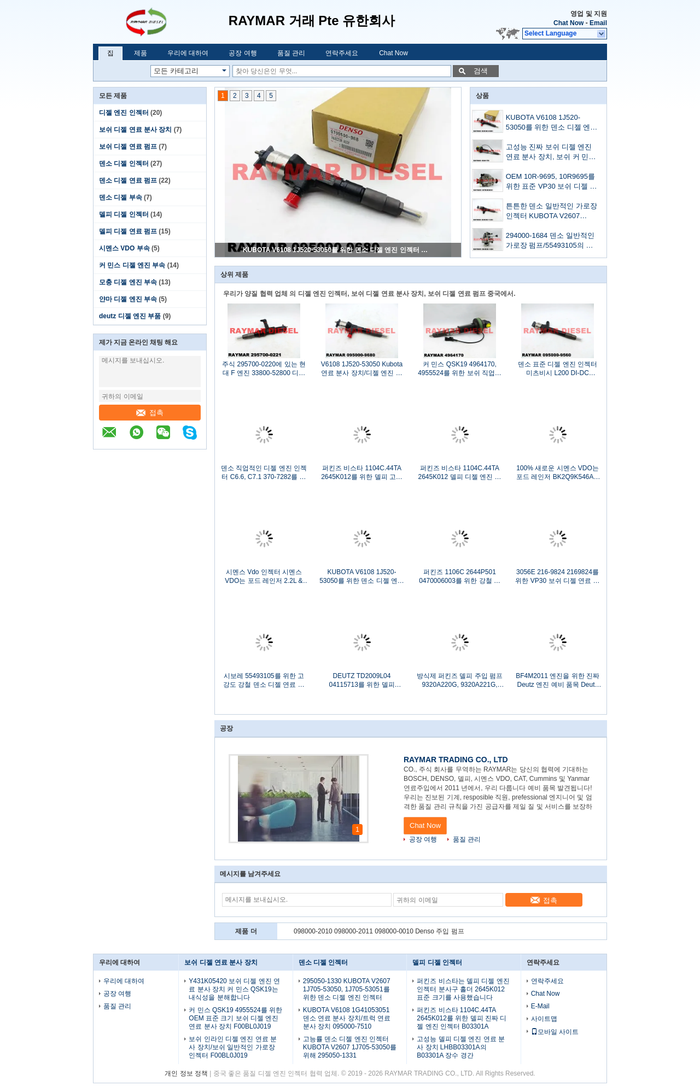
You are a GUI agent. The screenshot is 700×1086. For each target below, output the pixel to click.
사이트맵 (544, 1019)
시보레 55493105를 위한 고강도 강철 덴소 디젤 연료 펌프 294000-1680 (264, 680)
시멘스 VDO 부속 (124, 248)
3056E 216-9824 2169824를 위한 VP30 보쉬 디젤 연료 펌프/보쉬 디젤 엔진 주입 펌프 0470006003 (557, 576)
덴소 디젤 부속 (120, 197)
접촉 (150, 412)
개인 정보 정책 (186, 1073)
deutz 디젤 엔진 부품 (130, 316)
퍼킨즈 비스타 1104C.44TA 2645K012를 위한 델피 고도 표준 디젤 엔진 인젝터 (361, 472)
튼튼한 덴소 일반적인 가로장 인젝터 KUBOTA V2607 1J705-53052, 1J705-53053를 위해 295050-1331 (551, 212)
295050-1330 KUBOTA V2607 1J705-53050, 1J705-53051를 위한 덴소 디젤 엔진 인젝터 (346, 989)
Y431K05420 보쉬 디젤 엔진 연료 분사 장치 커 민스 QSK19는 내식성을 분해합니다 (234, 989)
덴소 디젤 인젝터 (124, 163)
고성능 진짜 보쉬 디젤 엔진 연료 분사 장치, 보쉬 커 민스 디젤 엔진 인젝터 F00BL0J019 (551, 153)
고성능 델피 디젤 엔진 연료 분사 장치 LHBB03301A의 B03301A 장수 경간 (461, 1047)
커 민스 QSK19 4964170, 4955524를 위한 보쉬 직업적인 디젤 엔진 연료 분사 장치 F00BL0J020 (459, 368)
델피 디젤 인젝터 (124, 214)
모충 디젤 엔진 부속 (128, 282)
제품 (140, 53)
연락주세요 (341, 53)
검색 (481, 71)
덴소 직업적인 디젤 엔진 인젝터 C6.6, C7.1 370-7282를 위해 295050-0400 (264, 472)
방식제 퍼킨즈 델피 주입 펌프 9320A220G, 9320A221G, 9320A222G (460, 680)
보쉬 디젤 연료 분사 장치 (135, 129)
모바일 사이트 (555, 1032)
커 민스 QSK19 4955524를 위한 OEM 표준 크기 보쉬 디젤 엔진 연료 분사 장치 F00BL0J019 (235, 1018)
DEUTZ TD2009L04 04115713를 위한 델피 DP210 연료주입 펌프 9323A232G (361, 680)
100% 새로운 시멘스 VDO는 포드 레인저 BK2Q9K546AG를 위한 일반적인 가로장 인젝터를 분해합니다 (557, 472)
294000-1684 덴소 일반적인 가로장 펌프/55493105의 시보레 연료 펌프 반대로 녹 (550, 241)
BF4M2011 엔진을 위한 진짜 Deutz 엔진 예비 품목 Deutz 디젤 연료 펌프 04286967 (557, 680)
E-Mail (540, 1006)
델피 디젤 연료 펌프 (128, 231)
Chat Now (568, 23)
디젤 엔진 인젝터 (124, 112)
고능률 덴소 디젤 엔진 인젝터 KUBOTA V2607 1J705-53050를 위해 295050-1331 (349, 1047)
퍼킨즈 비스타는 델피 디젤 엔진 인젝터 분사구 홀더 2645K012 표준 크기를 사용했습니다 (463, 989)
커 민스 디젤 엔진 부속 (132, 265)
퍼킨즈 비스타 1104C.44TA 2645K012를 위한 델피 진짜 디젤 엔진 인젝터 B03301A (461, 1018)
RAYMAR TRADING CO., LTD (456, 759)
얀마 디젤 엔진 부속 (128, 299)
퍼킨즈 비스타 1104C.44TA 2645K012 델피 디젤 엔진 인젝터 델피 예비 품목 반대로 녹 (459, 472)
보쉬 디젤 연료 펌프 (128, 146)
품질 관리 (291, 53)
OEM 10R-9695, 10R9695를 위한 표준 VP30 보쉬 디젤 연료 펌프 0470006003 (551, 182)
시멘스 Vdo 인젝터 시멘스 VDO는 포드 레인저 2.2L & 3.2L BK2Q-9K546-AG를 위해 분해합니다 (264, 576)
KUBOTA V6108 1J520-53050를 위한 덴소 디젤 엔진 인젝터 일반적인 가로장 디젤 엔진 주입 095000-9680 (338, 250)
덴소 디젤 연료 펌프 (128, 180)
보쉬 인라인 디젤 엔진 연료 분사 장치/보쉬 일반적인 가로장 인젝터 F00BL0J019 (233, 1047)
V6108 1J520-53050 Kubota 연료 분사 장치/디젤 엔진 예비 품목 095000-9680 (361, 368)
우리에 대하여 (187, 53)
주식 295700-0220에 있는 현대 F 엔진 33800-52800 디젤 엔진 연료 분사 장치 (264, 368)
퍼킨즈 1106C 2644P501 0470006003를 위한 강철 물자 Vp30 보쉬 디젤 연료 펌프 (459, 576)
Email (598, 23)
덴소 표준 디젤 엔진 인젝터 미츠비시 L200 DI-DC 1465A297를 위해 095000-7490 (557, 368)
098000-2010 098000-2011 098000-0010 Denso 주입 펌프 (379, 931)
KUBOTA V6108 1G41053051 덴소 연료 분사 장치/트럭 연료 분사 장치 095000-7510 (347, 1018)
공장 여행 (242, 53)
